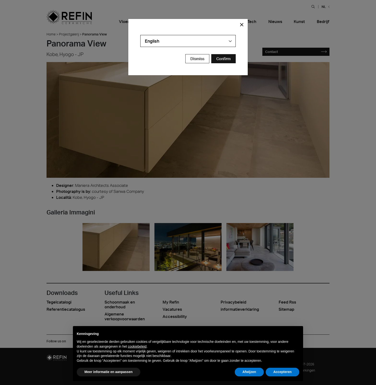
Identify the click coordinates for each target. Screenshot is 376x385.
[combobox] (188, 41)
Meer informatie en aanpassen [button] (108, 372)
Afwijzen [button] (249, 372)
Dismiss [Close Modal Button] (197, 58)
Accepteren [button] (282, 372)
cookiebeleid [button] (137, 346)
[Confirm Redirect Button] (223, 58)
